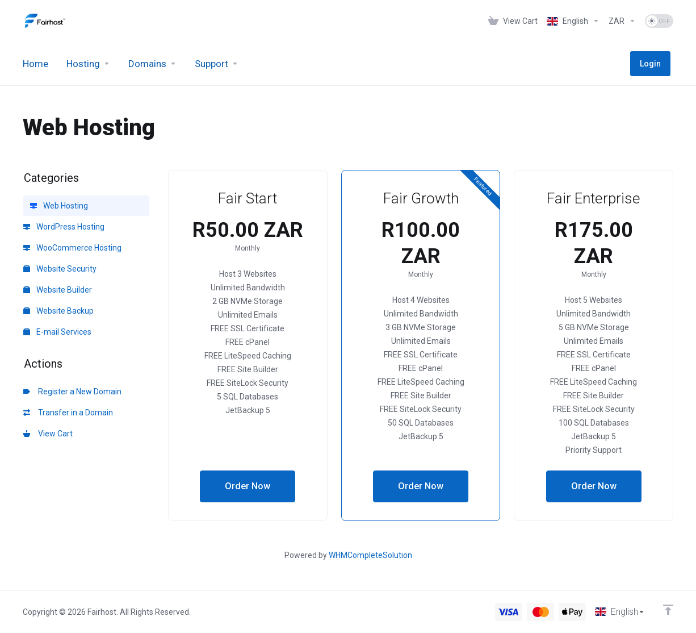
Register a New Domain (72, 391)
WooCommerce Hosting (72, 247)
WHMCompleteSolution (370, 555)
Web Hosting (59, 205)
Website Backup (58, 310)
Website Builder (57, 289)
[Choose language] (619, 611)
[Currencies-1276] (622, 21)
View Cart (48, 433)
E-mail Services (57, 331)
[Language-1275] (573, 21)
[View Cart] (513, 21)
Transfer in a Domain (68, 412)
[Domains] (152, 63)
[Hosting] (88, 63)
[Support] (217, 63)
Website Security (60, 268)
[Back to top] (668, 608)
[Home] (35, 63)
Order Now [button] (247, 486)
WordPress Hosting (63, 226)
